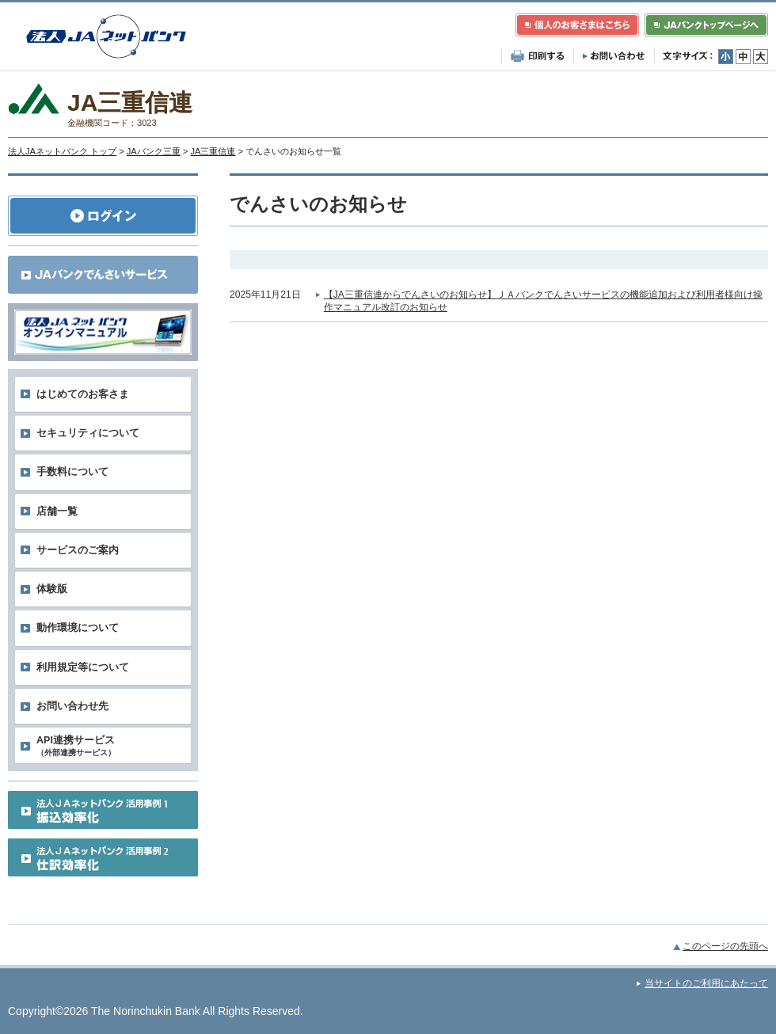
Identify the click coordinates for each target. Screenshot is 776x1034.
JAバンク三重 (154, 151)
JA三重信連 (212, 151)
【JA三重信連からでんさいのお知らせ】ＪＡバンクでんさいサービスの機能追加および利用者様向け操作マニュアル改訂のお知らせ (543, 301)
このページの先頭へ (725, 946)
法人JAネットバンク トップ (62, 151)
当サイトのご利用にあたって (706, 983)
